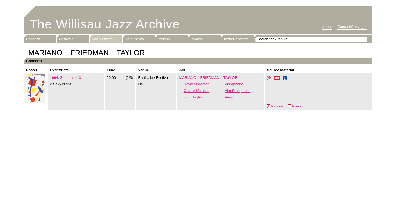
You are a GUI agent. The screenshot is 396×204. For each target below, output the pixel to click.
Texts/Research (236, 39)
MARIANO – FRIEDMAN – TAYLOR (208, 77)
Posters (164, 39)
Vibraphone (234, 84)
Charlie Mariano (197, 91)
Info (285, 79)
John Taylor (193, 97)
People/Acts (102, 39)
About (327, 26)
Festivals (66, 39)
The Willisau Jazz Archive (105, 24)
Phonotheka (269, 79)
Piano (229, 97)
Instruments (134, 39)
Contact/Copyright (351, 26)
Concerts (33, 39)
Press (296, 106)
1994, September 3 (65, 77)
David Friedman (197, 84)
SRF (277, 79)
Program (278, 106)
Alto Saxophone (238, 91)
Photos (196, 39)
